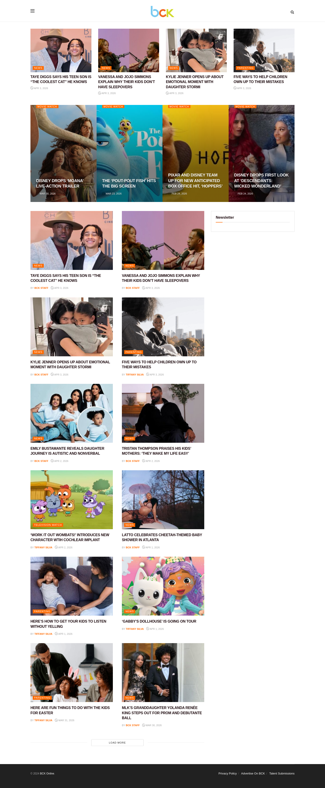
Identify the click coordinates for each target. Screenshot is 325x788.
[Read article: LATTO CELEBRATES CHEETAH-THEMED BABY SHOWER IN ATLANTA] (163, 499)
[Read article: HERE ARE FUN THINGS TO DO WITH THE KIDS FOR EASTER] (71, 672)
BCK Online (47, 773)
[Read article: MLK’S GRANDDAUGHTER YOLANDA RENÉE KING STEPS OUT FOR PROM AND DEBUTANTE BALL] (163, 672)
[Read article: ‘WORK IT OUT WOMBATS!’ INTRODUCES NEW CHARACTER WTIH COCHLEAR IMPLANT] (71, 499)
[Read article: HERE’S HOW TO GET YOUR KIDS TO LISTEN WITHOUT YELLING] (71, 586)
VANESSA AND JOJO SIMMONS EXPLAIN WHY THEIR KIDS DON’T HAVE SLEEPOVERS (126, 82)
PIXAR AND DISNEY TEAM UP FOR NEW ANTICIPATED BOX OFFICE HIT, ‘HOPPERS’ (195, 180)
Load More (117, 742)
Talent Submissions (282, 773)
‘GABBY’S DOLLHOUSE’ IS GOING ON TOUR (159, 621)
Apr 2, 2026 (59, 461)
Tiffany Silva (135, 374)
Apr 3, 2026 (39, 88)
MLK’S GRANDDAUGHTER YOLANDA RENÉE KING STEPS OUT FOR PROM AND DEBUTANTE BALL (162, 713)
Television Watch (48, 525)
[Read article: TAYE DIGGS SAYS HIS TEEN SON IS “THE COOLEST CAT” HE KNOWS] (60, 50)
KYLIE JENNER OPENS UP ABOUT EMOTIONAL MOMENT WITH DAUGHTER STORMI (194, 82)
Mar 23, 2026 (112, 193)
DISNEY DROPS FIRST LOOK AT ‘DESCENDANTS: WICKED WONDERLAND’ (261, 180)
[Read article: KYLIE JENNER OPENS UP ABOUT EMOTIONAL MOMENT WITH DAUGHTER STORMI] (196, 50)
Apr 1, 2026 (151, 547)
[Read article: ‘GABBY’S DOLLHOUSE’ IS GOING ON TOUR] (163, 586)
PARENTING (245, 68)
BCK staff (42, 288)
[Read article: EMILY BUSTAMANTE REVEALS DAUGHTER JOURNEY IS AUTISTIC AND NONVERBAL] (71, 413)
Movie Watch (47, 106)
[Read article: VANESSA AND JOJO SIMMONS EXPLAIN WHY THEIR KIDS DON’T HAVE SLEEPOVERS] (128, 50)
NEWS (38, 68)
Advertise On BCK (253, 773)
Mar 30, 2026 (46, 193)
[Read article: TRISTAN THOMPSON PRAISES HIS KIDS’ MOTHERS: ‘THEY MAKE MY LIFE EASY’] (163, 413)
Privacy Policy (227, 773)
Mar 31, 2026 (64, 720)
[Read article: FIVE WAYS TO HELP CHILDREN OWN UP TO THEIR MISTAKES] (264, 50)
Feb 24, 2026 (177, 193)
